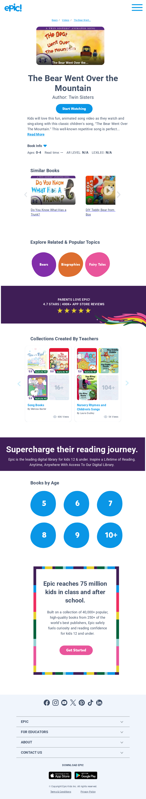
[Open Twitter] (73, 703)
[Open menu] (137, 8)
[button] (48, 384)
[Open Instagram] (55, 703)
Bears (55, 20)
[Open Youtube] (64, 703)
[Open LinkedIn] (99, 703)
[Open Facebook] (47, 703)
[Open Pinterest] (82, 703)
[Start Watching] (74, 108)
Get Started (76, 650)
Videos (65, 20)
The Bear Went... (82, 20)
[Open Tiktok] (90, 703)
